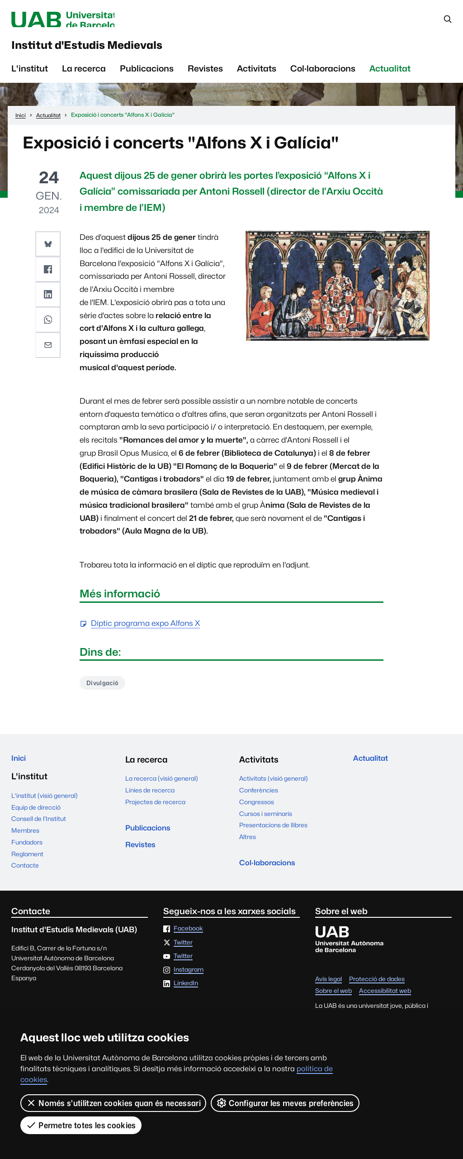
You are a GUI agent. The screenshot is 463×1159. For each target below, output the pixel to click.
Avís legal (328, 991)
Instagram (188, 981)
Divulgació (104, 690)
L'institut (29, 76)
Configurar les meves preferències (285, 1102)
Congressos (256, 810)
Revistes (205, 76)
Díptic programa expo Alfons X (145, 631)
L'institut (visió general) (44, 806)
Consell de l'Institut (38, 830)
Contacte (25, 876)
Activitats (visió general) (273, 787)
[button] (48, 250)
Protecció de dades (377, 991)
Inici (20, 768)
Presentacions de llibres (273, 833)
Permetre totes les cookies (81, 1125)
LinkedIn (186, 995)
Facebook (188, 940)
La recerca (84, 76)
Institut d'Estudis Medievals (116, 50)
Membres (25, 841)
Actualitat (390, 76)
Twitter (183, 953)
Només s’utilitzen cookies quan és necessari (113, 1102)
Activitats (256, 76)
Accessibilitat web (385, 1002)
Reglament (27, 864)
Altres (247, 845)
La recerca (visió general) (161, 787)
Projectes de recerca (155, 810)
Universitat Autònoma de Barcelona (91, 20)
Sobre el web (333, 1002)
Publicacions (147, 76)
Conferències (258, 798)
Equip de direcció (36, 818)
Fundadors (27, 853)
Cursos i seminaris (265, 822)
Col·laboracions (322, 76)
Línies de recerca (150, 798)
